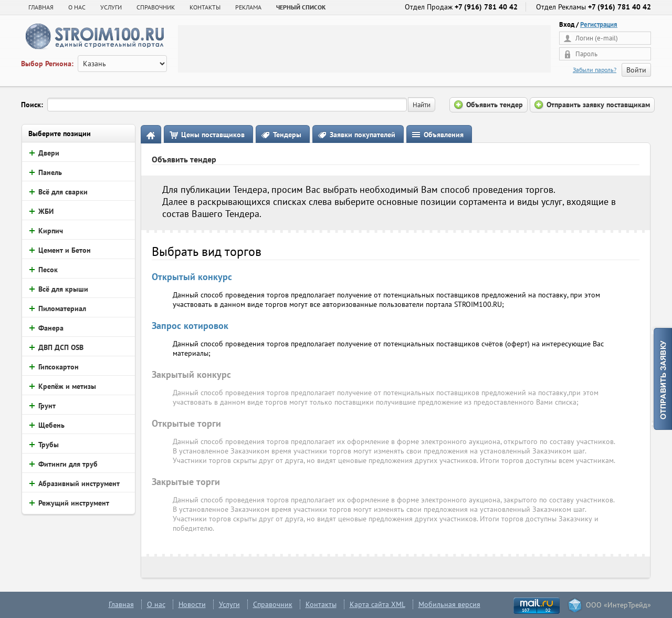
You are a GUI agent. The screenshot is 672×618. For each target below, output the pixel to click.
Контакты (321, 604)
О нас (156, 604)
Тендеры (287, 134)
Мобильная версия (449, 604)
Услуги (229, 604)
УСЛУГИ (111, 7)
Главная (41, 7)
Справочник (272, 604)
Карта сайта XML (377, 604)
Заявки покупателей (362, 134)
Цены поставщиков (213, 134)
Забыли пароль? (594, 70)
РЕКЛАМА (248, 7)
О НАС (77, 7)
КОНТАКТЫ (205, 7)
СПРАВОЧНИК (155, 7)
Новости (192, 604)
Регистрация (598, 24)
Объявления (444, 134)
